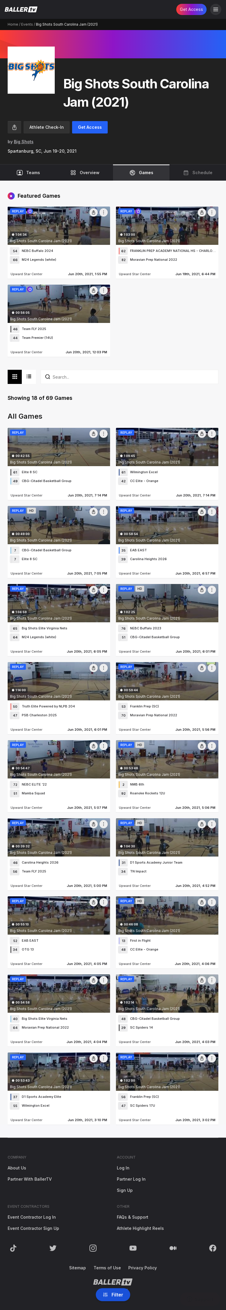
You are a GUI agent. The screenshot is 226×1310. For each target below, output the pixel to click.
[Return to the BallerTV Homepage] (21, 9)
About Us (17, 1167)
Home (13, 24)
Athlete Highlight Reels (140, 1228)
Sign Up (125, 1190)
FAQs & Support (132, 1217)
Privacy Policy (142, 1267)
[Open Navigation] (215, 9)
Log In (123, 1167)
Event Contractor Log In (32, 1217)
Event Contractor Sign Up (33, 1228)
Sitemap (77, 1267)
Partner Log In (131, 1179)
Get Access (191, 9)
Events (27, 24)
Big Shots (24, 141)
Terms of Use (107, 1267)
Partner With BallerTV (30, 1179)
